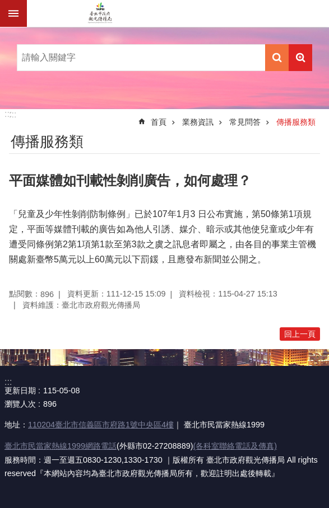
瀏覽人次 (20, 403)
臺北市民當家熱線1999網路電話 (60, 445)
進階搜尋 (300, 57)
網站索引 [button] (13, 13)
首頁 (158, 121)
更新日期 (20, 390)
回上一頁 (300, 334)
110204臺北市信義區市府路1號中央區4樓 (101, 424)
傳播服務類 (296, 121)
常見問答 (245, 121)
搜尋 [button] (277, 57)
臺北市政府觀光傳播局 (100, 13)
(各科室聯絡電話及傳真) (235, 445)
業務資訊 (198, 121)
